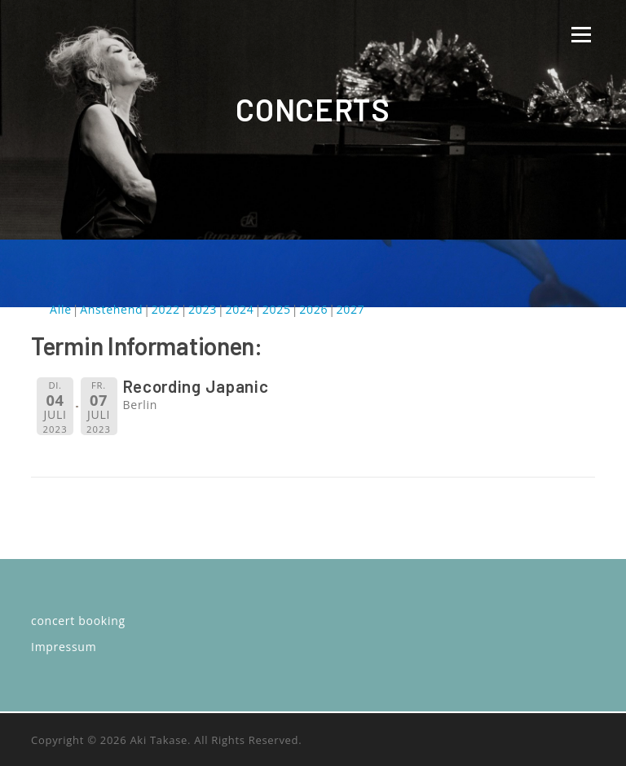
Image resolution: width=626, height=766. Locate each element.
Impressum (63, 646)
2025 (276, 309)
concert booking (78, 620)
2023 (202, 309)
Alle (61, 309)
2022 (166, 309)
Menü (580, 34)
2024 (239, 309)
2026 (313, 309)
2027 (351, 309)
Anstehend (111, 309)
